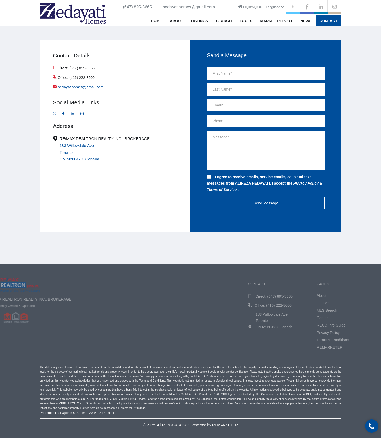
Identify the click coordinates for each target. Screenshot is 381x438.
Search (224, 21)
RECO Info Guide (366, 325)
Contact (328, 21)
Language (275, 7)
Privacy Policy (363, 332)
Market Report (276, 21)
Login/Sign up (250, 7)
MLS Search (362, 310)
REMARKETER (365, 347)
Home (156, 21)
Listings (199, 21)
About (176, 21)
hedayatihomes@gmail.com (80, 87)
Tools (246, 21)
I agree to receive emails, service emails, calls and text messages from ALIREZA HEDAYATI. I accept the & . (264, 183)
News (306, 21)
